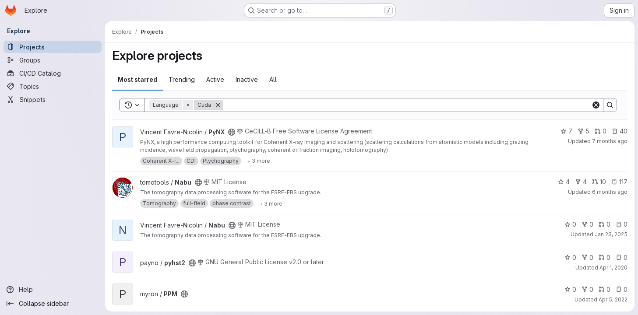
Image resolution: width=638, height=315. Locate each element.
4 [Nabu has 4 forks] (581, 182)
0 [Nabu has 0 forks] (587, 224)
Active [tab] (215, 79)
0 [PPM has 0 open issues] (621, 289)
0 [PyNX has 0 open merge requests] (600, 131)
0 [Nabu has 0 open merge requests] (604, 224)
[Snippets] (53, 99)
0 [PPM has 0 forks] (587, 289)
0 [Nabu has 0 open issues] (621, 224)
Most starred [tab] (137, 79)
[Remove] (218, 105)
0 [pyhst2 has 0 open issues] (621, 257)
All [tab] (273, 79)
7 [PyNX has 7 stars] (566, 131)
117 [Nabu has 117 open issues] (619, 182)
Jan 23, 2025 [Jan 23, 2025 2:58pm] (611, 234)
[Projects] (53, 47)
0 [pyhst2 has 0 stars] (570, 257)
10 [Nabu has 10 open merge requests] (599, 182)
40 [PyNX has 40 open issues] (619, 131)
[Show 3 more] (258, 161)
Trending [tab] (182, 79)
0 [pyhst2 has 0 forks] (587, 257)
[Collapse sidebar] (53, 304)
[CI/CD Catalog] (53, 73)
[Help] (53, 290)
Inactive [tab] (247, 79)
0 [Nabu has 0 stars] (570, 224)
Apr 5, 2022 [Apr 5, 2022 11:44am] (613, 299)
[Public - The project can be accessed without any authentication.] (231, 132)
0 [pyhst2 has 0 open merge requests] (604, 257)
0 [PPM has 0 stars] (570, 289)
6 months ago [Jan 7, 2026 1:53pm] (609, 192)
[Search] (407, 105)
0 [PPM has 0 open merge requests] (604, 289)
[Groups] (53, 60)
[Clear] (596, 105)
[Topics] (53, 86)
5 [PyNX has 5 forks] (583, 131)
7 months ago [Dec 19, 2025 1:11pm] (609, 141)
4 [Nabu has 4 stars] (564, 182)
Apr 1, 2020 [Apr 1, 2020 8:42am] (613, 267)
